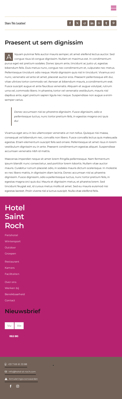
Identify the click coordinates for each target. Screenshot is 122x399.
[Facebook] (70, 23)
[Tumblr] (106, 23)
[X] (77, 23)
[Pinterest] (113, 23)
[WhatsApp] (99, 23)
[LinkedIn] (92, 23)
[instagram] (17, 386)
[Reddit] (84, 23)
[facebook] (10, 386)
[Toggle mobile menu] (114, 8)
